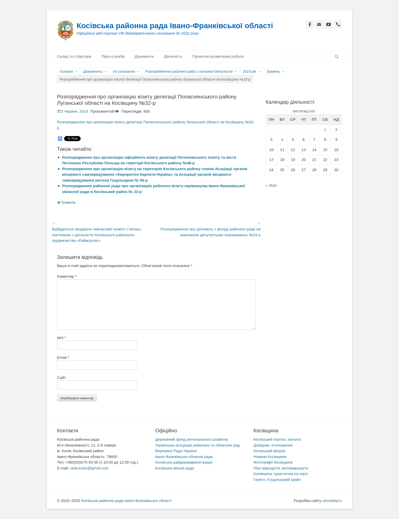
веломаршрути (295, 468)
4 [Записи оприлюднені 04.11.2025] (282, 139)
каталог (294, 439)
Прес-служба (113, 56)
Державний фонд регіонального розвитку (191, 439)
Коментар (67, 276)
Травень (275, 71)
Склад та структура (74, 56)
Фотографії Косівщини (273, 462)
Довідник (261, 445)
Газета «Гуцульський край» (277, 479)
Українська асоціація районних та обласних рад (197, 445)
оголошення (282, 445)
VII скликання (126, 71)
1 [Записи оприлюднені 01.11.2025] (325, 129)
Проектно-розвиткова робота (218, 56)
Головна (69, 71)
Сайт (61, 377)
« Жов (271, 185)
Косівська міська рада (174, 468)
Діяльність (173, 56)
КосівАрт (332, 500)
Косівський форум (269, 451)
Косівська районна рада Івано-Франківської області (175, 25)
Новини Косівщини (270, 456)
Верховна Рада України (176, 451)
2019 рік (252, 71)
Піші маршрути (266, 468)
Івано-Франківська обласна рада (184, 456)
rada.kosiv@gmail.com (89, 468)
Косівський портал (269, 439)
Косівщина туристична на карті (280, 473)
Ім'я (61, 337)
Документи (144, 56)
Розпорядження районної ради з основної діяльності (191, 71)
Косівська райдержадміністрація (183, 462)
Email (63, 357)
